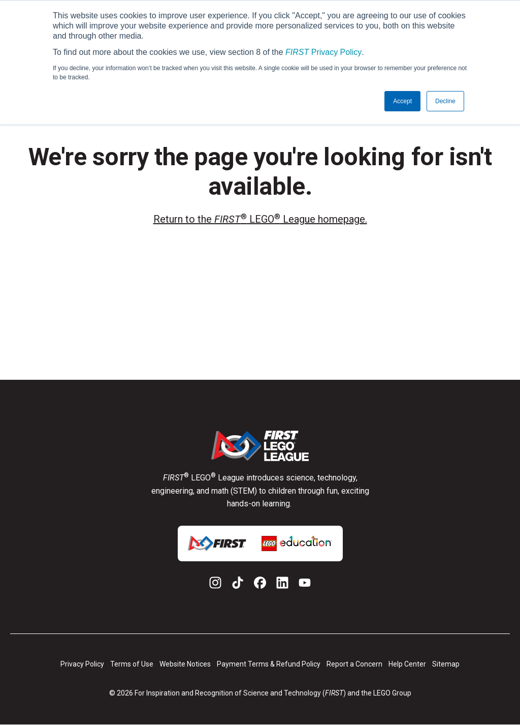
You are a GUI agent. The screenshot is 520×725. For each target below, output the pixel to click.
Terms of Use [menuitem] (131, 664)
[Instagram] (215, 585)
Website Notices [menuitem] (185, 664)
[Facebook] (260, 585)
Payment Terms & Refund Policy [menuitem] (268, 664)
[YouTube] (305, 585)
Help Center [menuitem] (407, 664)
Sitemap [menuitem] (446, 664)
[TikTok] (238, 585)
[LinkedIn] (282, 585)
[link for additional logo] (217, 543)
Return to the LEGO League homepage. (260, 219)
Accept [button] (402, 101)
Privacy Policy (323, 52)
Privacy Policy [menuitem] (82, 664)
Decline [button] (445, 101)
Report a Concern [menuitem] (354, 664)
